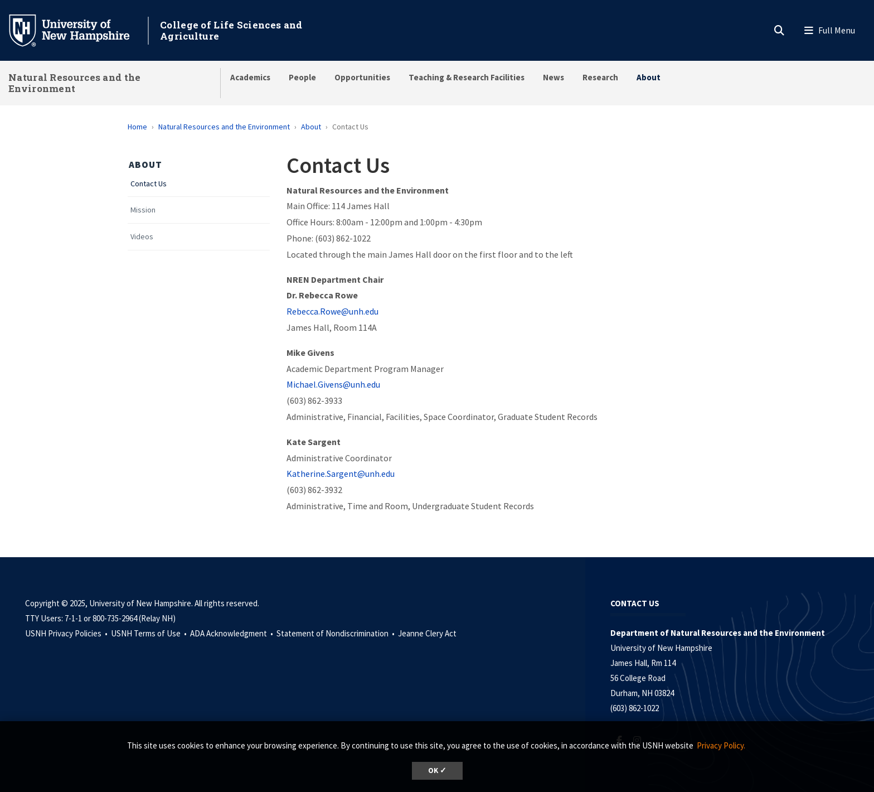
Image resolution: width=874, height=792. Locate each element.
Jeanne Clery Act (427, 633)
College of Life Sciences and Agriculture (231, 30)
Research (600, 77)
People (302, 77)
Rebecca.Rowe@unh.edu (332, 311)
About (649, 77)
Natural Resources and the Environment (74, 83)
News (553, 77)
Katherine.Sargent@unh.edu (341, 473)
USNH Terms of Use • (149, 633)
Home (137, 127)
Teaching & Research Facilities (467, 77)
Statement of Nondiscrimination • (336, 633)
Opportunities (362, 77)
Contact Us (148, 184)
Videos (141, 237)
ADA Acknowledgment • (232, 633)
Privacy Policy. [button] (721, 745)
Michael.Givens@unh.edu (333, 384)
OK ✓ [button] (437, 770)
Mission (143, 210)
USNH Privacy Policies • (67, 633)
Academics (250, 77)
